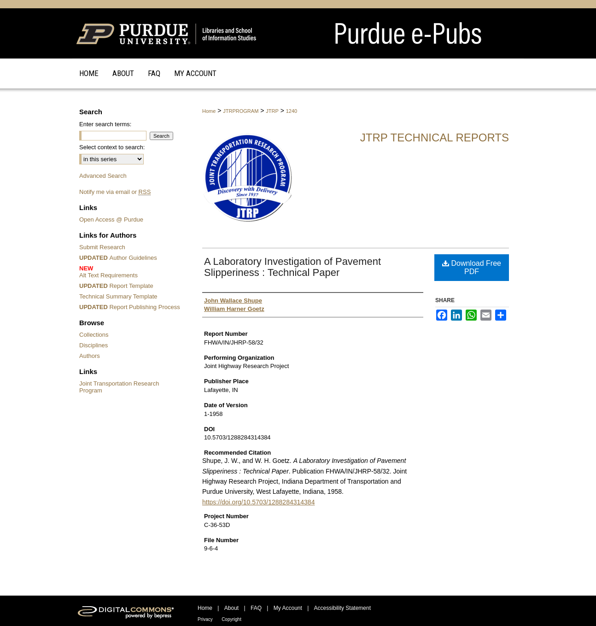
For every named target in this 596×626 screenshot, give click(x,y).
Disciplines (93, 345)
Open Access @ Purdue (111, 219)
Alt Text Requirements (131, 272)
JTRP (272, 111)
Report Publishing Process (129, 307)
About (231, 608)
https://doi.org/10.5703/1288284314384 (258, 502)
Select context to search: (112, 147)
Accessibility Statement (342, 608)
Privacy (205, 619)
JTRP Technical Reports (434, 137)
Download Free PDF (471, 267)
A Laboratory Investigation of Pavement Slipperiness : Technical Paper (292, 267)
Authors (89, 355)
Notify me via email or (115, 191)
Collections (94, 334)
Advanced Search (103, 175)
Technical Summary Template (118, 296)
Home (209, 111)
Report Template (116, 285)
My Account (288, 608)
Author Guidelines (118, 257)
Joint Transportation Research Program (119, 387)
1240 (291, 111)
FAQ (256, 608)
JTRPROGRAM (240, 111)
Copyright (231, 619)
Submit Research (102, 247)
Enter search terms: (105, 124)
